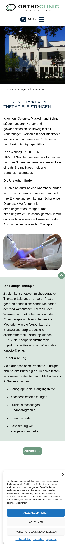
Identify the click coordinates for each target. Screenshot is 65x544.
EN (35, 19)
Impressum (51, 539)
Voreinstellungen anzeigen (36, 531)
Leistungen (20, 89)
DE (29, 19)
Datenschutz (38, 539)
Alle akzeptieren (35, 512)
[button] (63, 474)
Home (7, 89)
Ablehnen (36, 522)
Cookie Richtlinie (23, 539)
